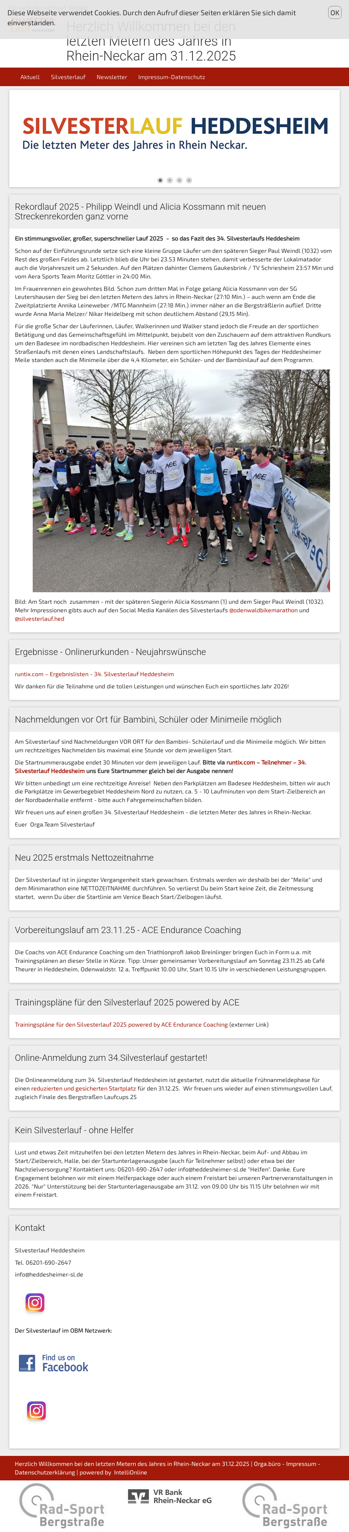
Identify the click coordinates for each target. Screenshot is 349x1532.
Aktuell (30, 76)
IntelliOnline (130, 1472)
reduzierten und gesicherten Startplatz (83, 1088)
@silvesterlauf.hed (39, 618)
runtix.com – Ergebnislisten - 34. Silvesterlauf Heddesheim (94, 673)
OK (334, 12)
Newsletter (112, 76)
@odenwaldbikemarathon (264, 609)
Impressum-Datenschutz (171, 76)
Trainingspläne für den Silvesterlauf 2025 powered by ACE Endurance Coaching (121, 1024)
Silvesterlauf (68, 76)
